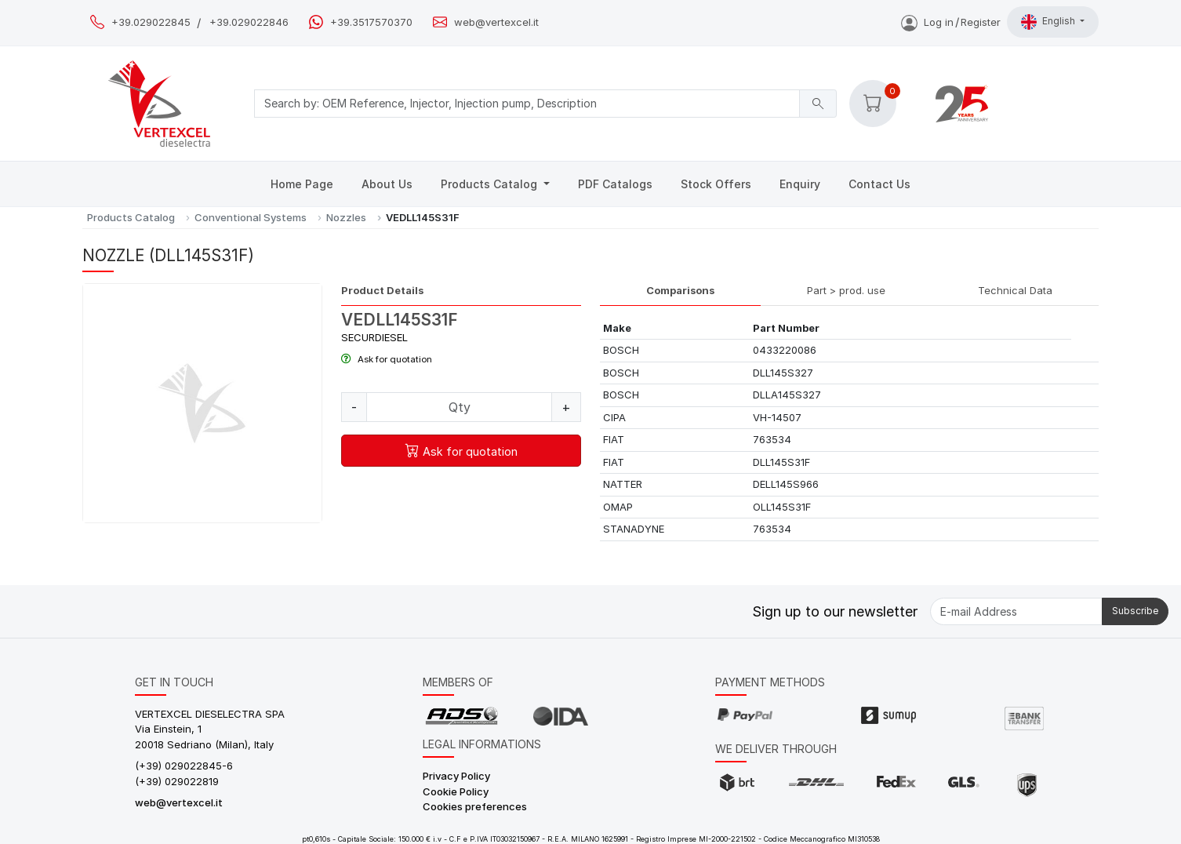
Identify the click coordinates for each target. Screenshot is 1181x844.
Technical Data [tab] (1015, 290)
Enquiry (799, 184)
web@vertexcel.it (496, 22)
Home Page (302, 184)
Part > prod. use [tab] (846, 290)
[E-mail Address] (1016, 611)
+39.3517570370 (371, 22)
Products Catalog (490, 184)
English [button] (1049, 22)
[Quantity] (459, 407)
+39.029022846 (249, 22)
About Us (387, 184)
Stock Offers (716, 184)
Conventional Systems (250, 217)
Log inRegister (951, 22)
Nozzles (346, 217)
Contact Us (879, 184)
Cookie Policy (456, 791)
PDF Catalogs (615, 184)
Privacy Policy (456, 775)
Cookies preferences (475, 806)
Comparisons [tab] (680, 290)
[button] (872, 103)
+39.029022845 (151, 22)
